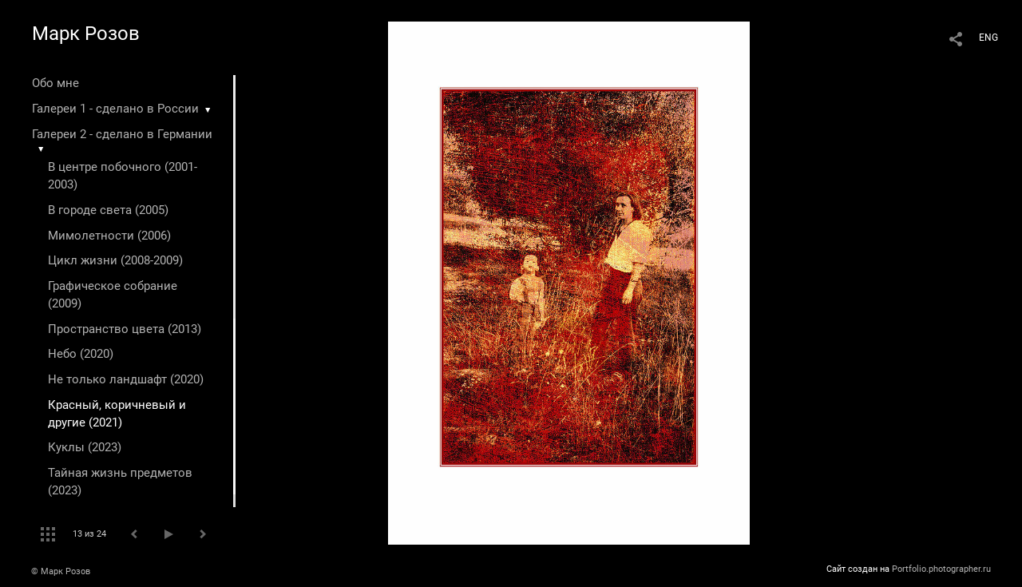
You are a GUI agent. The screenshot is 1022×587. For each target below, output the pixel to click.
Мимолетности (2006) (109, 235)
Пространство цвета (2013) (124, 329)
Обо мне (55, 83)
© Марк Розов (60, 571)
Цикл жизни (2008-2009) (115, 260)
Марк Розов (86, 33)
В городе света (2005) (108, 210)
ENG (988, 37)
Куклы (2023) (84, 447)
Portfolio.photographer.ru (941, 569)
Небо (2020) (80, 354)
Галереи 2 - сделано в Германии (122, 134)
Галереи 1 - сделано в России (115, 108)
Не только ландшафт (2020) (126, 379)
